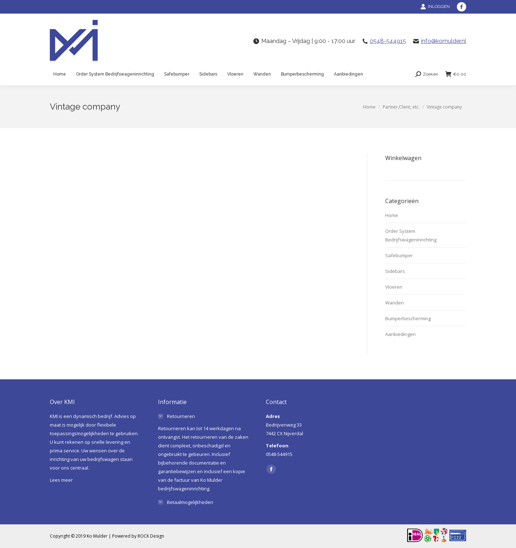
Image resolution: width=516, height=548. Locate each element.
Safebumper (399, 255)
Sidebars (395, 271)
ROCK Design (151, 536)
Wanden (394, 302)
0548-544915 (388, 41)
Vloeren (393, 287)
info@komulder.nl (443, 41)
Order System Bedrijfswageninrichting (410, 235)
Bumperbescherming (408, 318)
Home (391, 215)
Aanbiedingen (400, 334)
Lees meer (61, 480)
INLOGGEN (435, 6)
